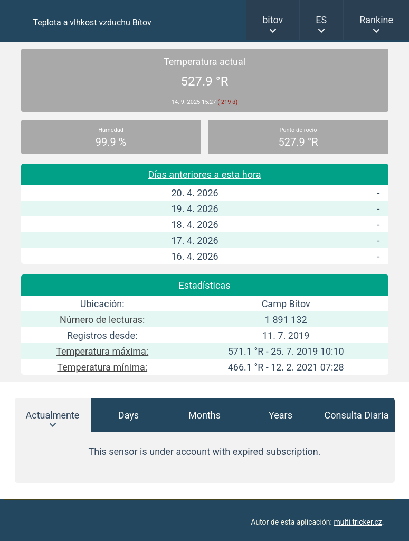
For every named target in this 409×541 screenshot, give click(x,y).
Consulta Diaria (357, 415)
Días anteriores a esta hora (204, 174)
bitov (272, 19)
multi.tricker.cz (358, 522)
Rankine (376, 19)
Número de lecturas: (102, 319)
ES (321, 19)
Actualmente (53, 415)
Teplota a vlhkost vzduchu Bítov (92, 22)
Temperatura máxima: (102, 351)
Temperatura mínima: (102, 367)
